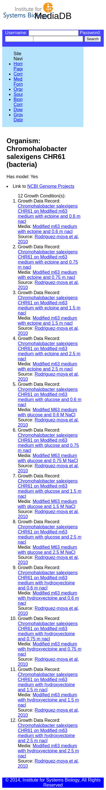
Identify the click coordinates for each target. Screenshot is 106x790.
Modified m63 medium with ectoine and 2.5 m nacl (47, 366)
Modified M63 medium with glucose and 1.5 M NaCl (47, 504)
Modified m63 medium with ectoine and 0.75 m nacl (47, 275)
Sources (22, 94)
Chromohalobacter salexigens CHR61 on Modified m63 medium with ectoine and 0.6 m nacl (49, 214)
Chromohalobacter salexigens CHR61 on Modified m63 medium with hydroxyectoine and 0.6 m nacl (48, 580)
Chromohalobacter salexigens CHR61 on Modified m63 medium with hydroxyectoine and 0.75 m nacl (48, 631)
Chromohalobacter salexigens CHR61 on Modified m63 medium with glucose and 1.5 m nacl (49, 489)
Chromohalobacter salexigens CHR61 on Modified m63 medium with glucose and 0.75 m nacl (48, 443)
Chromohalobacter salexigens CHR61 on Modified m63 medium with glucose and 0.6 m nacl (49, 397)
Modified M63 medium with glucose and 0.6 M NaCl (47, 412)
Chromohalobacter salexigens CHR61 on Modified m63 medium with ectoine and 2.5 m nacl (49, 351)
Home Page (20, 66)
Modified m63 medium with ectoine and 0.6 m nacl (47, 229)
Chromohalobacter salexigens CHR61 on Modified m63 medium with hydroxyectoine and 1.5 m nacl (48, 682)
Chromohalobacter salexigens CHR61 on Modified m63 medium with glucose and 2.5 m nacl (49, 534)
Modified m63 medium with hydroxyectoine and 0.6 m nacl (48, 598)
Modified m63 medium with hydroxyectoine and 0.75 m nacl (49, 649)
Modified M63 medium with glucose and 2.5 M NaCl (47, 550)
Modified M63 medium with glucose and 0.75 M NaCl (48, 458)
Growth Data (21, 117)
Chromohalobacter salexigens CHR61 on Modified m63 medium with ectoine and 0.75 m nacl (48, 259)
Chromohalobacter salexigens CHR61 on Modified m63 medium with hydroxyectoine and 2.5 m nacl (48, 733)
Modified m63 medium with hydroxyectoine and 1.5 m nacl (48, 699)
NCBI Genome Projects (50, 186)
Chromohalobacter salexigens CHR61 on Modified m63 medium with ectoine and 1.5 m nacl (49, 305)
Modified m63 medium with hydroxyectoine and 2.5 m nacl (48, 750)
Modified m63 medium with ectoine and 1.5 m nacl (47, 321)
